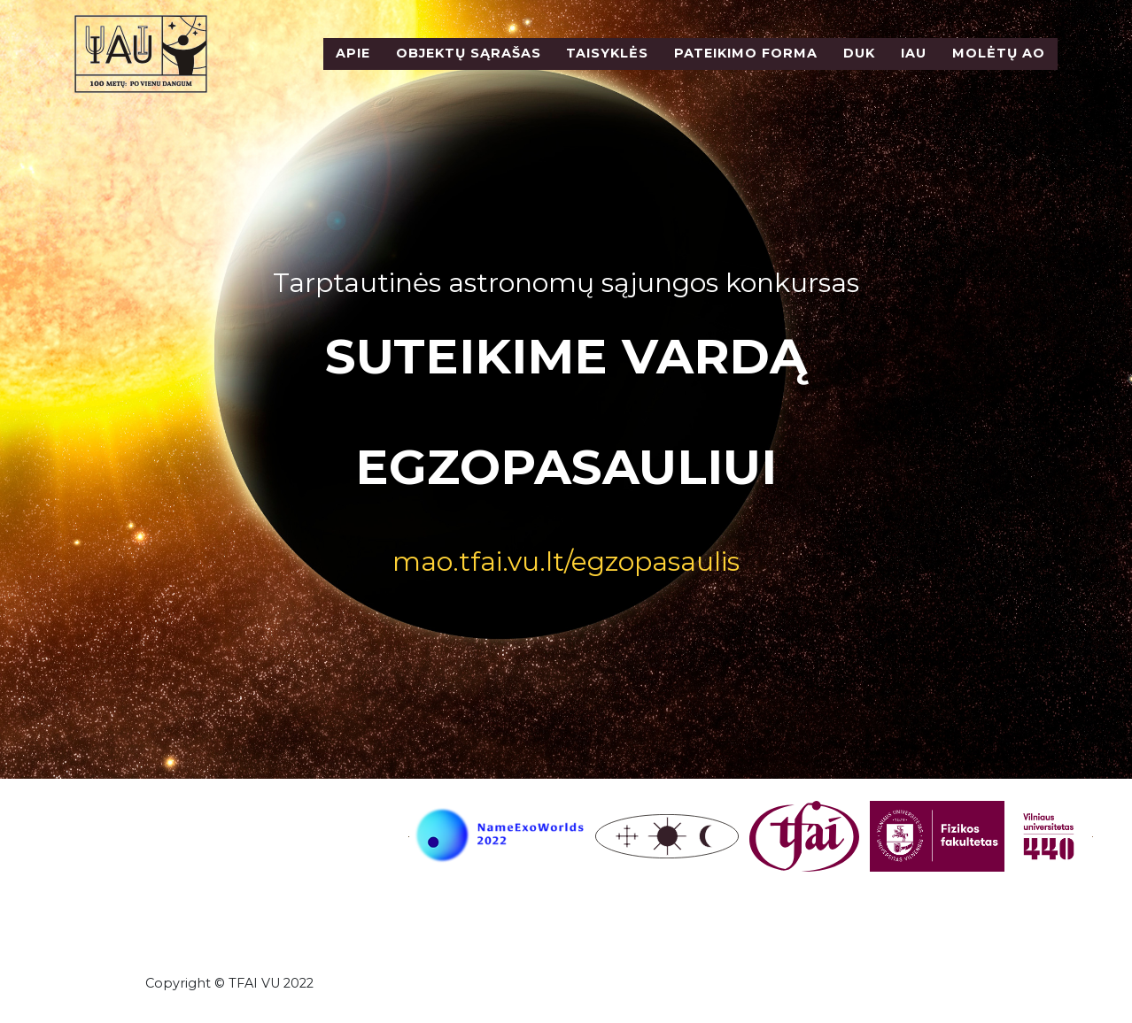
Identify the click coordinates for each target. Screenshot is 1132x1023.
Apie (353, 65)
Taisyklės (607, 65)
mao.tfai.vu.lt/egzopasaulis (566, 561)
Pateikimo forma (746, 65)
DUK (859, 65)
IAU (914, 65)
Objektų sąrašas (468, 65)
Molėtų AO (998, 65)
